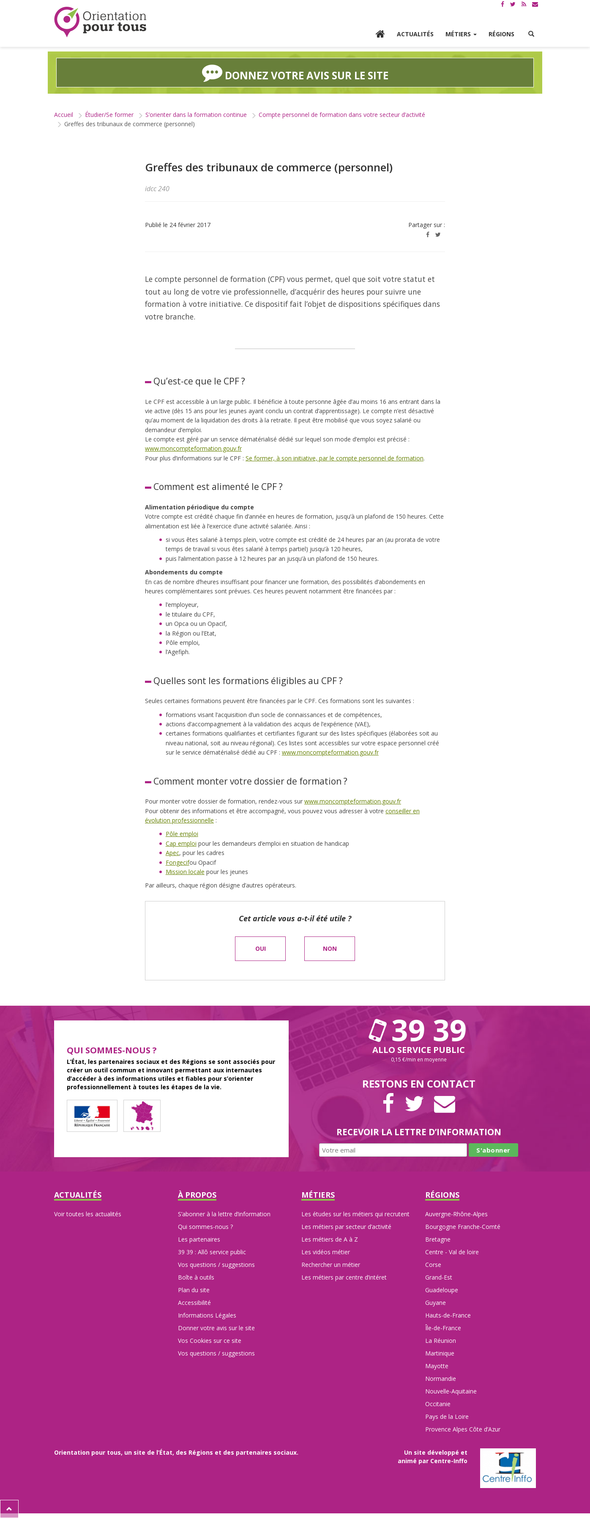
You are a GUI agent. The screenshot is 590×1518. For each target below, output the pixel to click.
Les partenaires (199, 1239)
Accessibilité (194, 1303)
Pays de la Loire (447, 1416)
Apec (172, 853)
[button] (531, 34)
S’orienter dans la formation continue (196, 115)
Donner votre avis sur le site (216, 1328)
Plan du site (194, 1290)
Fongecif (177, 862)
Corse (433, 1265)
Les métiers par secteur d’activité (346, 1227)
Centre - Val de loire (452, 1252)
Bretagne (438, 1239)
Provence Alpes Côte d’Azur (462, 1429)
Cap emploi (181, 843)
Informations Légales (207, 1315)
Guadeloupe (441, 1290)
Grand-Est (438, 1277)
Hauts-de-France (448, 1315)
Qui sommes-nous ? (205, 1227)
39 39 (419, 1029)
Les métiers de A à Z (329, 1239)
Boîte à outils (196, 1277)
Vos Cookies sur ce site (209, 1341)
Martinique (439, 1353)
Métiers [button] (461, 34)
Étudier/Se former (109, 115)
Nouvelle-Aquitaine (451, 1391)
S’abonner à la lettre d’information (224, 1214)
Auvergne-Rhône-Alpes (456, 1214)
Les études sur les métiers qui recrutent (355, 1214)
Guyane (435, 1303)
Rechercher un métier (330, 1265)
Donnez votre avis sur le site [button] (295, 72)
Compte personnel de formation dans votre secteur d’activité (342, 115)
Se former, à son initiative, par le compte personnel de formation (334, 458)
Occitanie (438, 1404)
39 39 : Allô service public (212, 1252)
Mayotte (436, 1366)
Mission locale (185, 872)
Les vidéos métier (325, 1252)
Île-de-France (443, 1328)
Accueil (63, 115)
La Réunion (440, 1341)
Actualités (415, 34)
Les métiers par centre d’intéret (344, 1277)
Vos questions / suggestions (216, 1265)
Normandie (440, 1379)
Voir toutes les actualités (87, 1214)
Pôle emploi (182, 834)
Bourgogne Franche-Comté (462, 1227)
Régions (501, 34)
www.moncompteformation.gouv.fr (193, 448)
